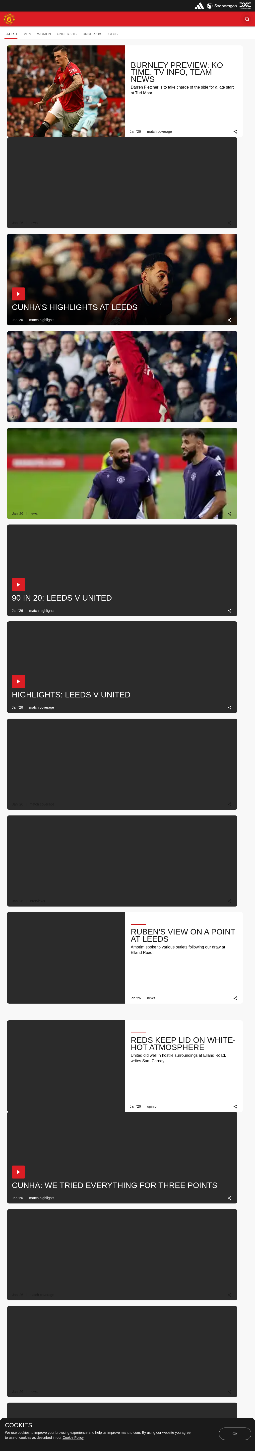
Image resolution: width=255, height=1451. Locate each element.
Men (27, 34)
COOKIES (18, 1425)
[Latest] (155, 1304)
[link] (159, 131)
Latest (10, 34)
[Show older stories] (112, 1304)
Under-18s (92, 34)
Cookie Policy (73, 1438)
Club (113, 34)
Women (44, 34)
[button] (23, 18)
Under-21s (66, 34)
